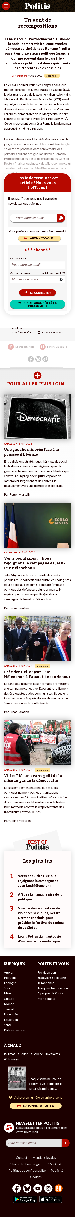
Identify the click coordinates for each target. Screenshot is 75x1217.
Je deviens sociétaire (52, 977)
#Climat (9, 1054)
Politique (10, 977)
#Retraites (52, 1054)
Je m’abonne (46, 983)
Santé (8, 1025)
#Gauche (37, 1054)
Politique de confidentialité (27, 1170)
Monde (9, 1004)
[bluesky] (27, 1189)
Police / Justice (14, 1030)
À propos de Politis (51, 993)
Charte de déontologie (25, 1164)
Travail (9, 1009)
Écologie (10, 983)
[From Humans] (59, 1188)
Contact (21, 1157)
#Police (23, 1054)
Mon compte (46, 998)
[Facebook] (16, 1189)
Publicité (57, 1170)
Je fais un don (47, 972)
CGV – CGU (54, 1164)
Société (9, 988)
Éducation (11, 1019)
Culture (9, 998)
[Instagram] (48, 1189)
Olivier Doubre (19, 75)
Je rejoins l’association (53, 988)
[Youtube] (37, 1189)
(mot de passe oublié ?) (53, 273)
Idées (7, 993)
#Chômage (11, 1059)
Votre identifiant (18, 258)
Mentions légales (44, 1157)
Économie (11, 1014)
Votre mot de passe (20, 273)
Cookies (36, 1177)
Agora (8, 972)
